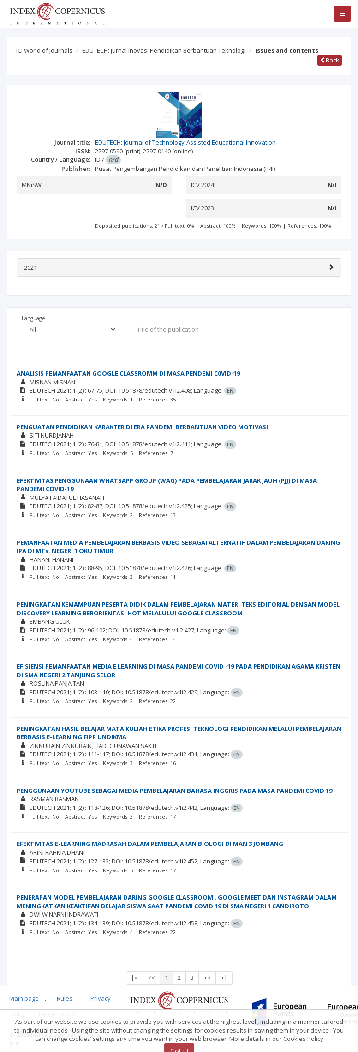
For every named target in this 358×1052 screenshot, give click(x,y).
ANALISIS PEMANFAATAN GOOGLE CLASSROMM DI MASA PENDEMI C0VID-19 (128, 373)
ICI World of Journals (44, 50)
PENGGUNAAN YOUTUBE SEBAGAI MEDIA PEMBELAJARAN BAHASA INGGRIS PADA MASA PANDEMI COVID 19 (174, 790)
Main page (24, 998)
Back (329, 60)
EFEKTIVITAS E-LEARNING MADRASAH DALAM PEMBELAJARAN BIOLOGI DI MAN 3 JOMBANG (150, 843)
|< (134, 977)
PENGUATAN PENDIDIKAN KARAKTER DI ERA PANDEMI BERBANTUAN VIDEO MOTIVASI (142, 427)
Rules (64, 998)
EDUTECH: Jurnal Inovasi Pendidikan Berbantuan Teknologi (163, 50)
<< (151, 977)
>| (224, 977)
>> (207, 977)
